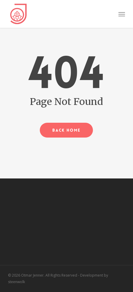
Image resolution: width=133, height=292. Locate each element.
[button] (121, 14)
